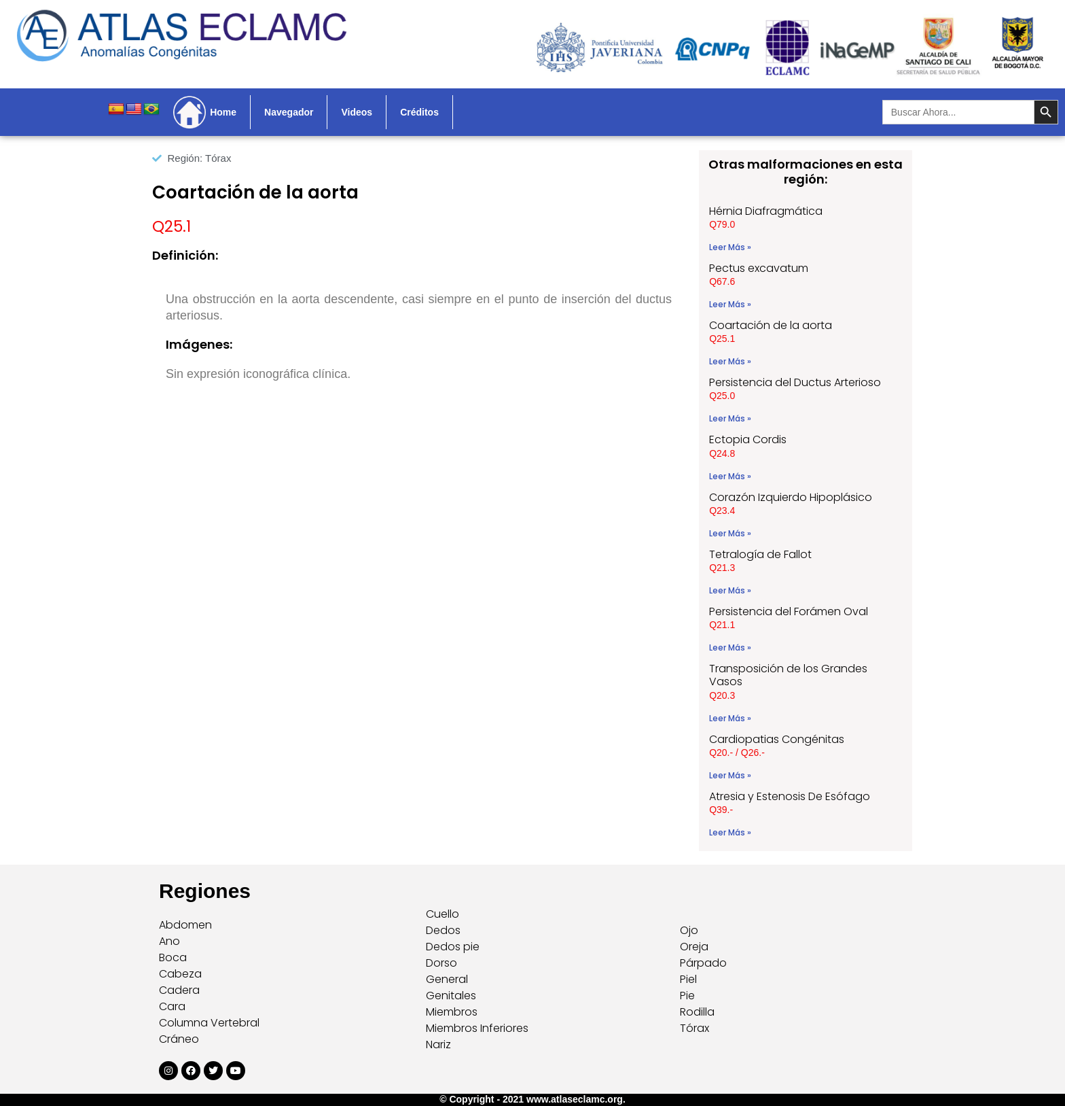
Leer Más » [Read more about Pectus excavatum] (730, 304)
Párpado (703, 963)
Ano (169, 941)
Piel (688, 979)
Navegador (288, 112)
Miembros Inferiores (477, 1028)
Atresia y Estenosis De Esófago (789, 796)
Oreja (694, 946)
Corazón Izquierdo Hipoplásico (790, 497)
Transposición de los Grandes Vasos (788, 675)
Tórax (694, 1028)
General (447, 979)
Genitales (451, 995)
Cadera (179, 990)
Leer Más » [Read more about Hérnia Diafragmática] (730, 247)
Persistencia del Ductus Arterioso (795, 382)
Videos (356, 112)
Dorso (441, 963)
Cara (172, 1006)
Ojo (689, 930)
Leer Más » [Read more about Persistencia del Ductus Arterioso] (730, 418)
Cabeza (180, 974)
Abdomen (185, 925)
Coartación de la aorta (770, 325)
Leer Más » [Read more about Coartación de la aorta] (730, 361)
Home (223, 112)
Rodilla (697, 1012)
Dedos (443, 930)
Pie (687, 995)
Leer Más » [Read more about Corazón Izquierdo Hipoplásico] (730, 533)
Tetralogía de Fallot (760, 554)
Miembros (451, 1012)
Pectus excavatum (758, 268)
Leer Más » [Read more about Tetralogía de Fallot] (730, 590)
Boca (173, 957)
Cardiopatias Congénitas (776, 739)
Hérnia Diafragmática (766, 211)
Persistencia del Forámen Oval (788, 611)
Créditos (419, 112)
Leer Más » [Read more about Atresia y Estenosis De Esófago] (730, 832)
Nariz (438, 1044)
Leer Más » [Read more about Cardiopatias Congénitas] (730, 775)
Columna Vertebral (209, 1023)
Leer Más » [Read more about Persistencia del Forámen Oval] (730, 647)
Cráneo (179, 1039)
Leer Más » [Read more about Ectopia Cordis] (730, 476)
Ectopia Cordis (748, 439)
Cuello (442, 914)
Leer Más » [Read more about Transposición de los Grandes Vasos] (730, 718)
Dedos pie (453, 946)
